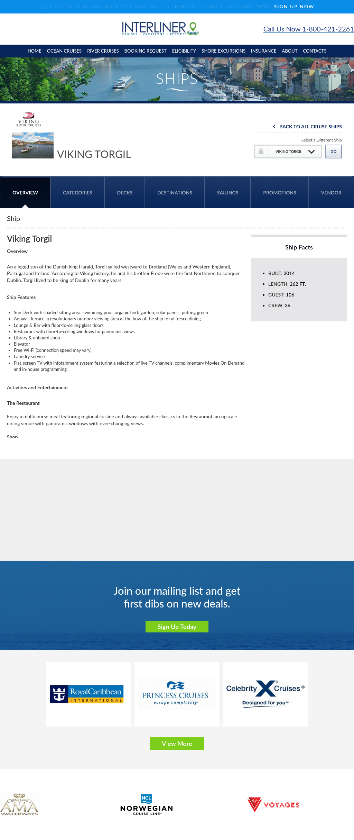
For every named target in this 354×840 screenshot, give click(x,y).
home (34, 51)
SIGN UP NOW (294, 6)
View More (177, 743)
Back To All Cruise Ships (310, 126)
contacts (315, 51)
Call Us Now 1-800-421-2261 (308, 29)
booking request (145, 51)
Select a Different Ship (321, 140)
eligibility (184, 51)
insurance (263, 51)
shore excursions (223, 51)
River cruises (103, 51)
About (290, 51)
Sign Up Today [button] (177, 626)
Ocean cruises (64, 51)
